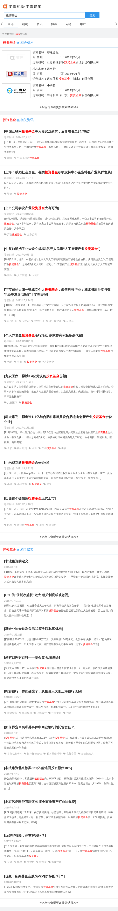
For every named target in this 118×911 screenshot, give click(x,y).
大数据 (30, 862)
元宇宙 (25, 321)
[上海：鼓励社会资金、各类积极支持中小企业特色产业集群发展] (58, 172)
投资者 (43, 862)
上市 (42, 524)
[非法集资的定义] (16, 561)
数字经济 (39, 321)
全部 (11, 24)
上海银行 (41, 712)
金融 (10, 862)
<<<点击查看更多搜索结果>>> (59, 107)
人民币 (35, 275)
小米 (10, 484)
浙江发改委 (55, 321)
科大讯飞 (22, 448)
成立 (48, 484)
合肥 (10, 448)
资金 (10, 193)
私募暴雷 (71, 753)
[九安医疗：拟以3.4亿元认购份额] (35, 376)
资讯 (39, 24)
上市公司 (31, 234)
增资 (10, 158)
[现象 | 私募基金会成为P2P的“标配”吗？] (34, 876)
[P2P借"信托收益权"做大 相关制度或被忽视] (36, 595)
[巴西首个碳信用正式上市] (30, 498)
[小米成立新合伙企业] (26, 462)
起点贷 (51, 68)
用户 (83, 24)
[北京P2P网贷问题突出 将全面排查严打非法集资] (40, 802)
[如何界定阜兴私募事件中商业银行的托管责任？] (40, 727)
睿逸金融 (52, 52)
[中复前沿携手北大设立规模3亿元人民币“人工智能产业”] (52, 249)
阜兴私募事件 (15, 753)
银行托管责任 (34, 753)
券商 (19, 361)
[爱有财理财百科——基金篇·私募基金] (32, 657)
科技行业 (12, 321)
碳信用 (25, 524)
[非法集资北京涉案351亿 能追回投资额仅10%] (38, 768)
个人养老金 (47, 361)
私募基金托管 (54, 753)
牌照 (19, 862)
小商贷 (51, 85)
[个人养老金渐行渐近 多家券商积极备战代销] (43, 335)
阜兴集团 (27, 712)
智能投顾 (56, 862)
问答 (68, 24)
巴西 (10, 524)
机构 (25, 24)
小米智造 (22, 484)
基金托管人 (87, 753)
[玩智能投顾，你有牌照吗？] (25, 835)
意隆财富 (12, 712)
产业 (15, 234)
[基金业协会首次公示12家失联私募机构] (33, 629)
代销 (10, 361)
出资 (63, 448)
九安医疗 (12, 402)
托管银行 (56, 712)
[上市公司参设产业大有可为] (31, 208)
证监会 (70, 321)
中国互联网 (27, 158)
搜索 (92, 15)
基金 (10, 275)
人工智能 (22, 275)
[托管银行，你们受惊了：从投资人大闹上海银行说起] (43, 691)
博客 (54, 24)
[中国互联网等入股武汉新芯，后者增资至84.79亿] (47, 131)
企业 (34, 448)
